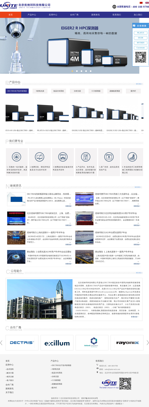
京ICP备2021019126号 (89, 398)
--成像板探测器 (56, 384)
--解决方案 (10, 373)
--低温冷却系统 (56, 373)
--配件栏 (54, 388)
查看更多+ (68, 206)
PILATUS (140, 33)
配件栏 (133, 91)
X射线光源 (40, 91)
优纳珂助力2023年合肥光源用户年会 (111, 232)
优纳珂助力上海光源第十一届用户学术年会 (46, 232)
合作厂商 (74, 15)
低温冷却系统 (58, 91)
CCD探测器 (96, 91)
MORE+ (139, 84)
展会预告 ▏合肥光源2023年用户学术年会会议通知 (49, 252)
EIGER (140, 38)
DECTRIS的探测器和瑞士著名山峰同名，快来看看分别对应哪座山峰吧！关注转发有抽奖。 (49, 194)
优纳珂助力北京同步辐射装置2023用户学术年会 (116, 213)
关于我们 (10, 392)
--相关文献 (10, 377)
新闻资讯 (95, 15)
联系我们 (117, 15)
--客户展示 (10, 380)
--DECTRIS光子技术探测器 (61, 365)
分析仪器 (77, 91)
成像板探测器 (115, 91)
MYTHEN (140, 43)
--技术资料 (10, 369)
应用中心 (53, 15)
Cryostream (141, 48)
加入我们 (138, 15)
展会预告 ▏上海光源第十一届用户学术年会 (114, 252)
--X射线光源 (55, 369)
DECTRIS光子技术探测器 (17, 91)
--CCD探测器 (56, 380)
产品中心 (32, 15)
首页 (11, 15)
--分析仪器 (55, 376)
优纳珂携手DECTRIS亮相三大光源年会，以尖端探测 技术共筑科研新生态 (117, 194)
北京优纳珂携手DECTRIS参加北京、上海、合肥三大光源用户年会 (49, 213)
